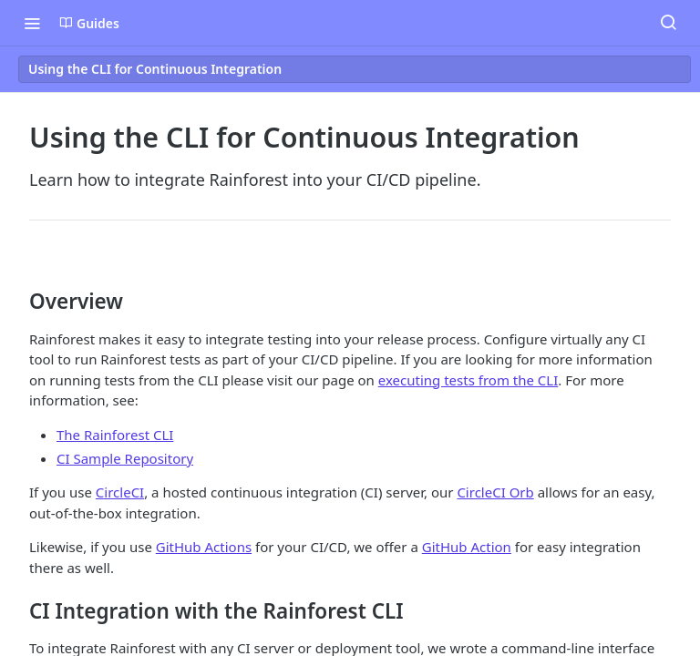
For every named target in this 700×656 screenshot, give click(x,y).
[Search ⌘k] (668, 22)
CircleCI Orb (495, 492)
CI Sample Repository (125, 458)
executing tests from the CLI (468, 380)
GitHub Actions (204, 547)
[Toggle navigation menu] (32, 22)
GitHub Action (466, 547)
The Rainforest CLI (115, 434)
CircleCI (120, 492)
